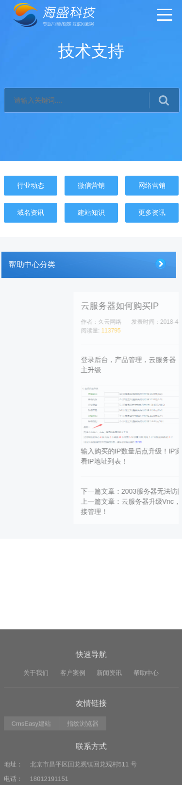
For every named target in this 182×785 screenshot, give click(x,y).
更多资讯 (151, 212)
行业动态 (30, 185)
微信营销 (91, 185)
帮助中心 (146, 718)
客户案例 (72, 718)
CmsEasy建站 (31, 769)
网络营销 (151, 185)
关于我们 (36, 718)
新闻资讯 (109, 718)
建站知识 (91, 212)
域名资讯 (30, 212)
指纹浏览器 (83, 769)
